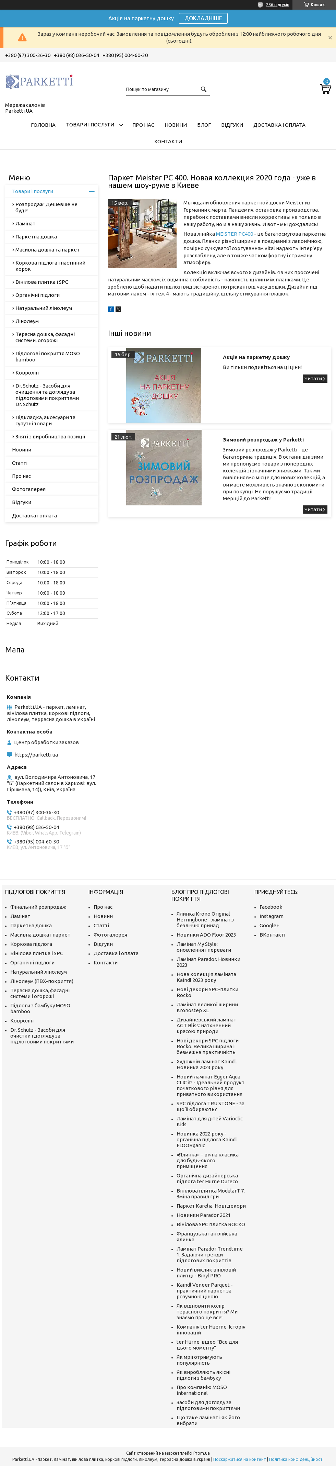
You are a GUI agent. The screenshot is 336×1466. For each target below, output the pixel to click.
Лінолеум (27, 321)
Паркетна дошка (36, 236)
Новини (176, 125)
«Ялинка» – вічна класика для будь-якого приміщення (208, 1160)
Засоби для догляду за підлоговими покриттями (208, 1405)
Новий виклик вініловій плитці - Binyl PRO (206, 1272)
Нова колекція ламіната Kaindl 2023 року (206, 977)
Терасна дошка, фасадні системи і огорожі (40, 993)
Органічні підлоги (37, 295)
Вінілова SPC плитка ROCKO (211, 1224)
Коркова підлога (31, 944)
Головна (43, 125)
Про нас (143, 125)
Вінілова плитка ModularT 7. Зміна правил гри (211, 1193)
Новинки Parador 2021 (204, 1215)
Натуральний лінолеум (43, 308)
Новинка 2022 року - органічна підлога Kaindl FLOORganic (207, 1139)
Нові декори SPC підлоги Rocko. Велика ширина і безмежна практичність (208, 1046)
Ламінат (25, 223)
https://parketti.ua (36, 755)
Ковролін (27, 373)
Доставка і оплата (279, 125)
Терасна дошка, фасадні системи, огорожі (45, 337)
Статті (19, 463)
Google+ (269, 925)
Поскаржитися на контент (239, 1459)
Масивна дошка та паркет (47, 250)
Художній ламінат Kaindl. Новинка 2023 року (207, 1064)
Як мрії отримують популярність (199, 1360)
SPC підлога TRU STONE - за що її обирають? (210, 1106)
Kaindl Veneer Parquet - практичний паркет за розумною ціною (205, 1290)
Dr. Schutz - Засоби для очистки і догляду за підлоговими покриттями (42, 1035)
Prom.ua (201, 1453)
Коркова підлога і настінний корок (50, 266)
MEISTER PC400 (234, 234)
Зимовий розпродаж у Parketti (263, 440)
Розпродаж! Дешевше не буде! (46, 207)
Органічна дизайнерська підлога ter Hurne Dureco (207, 1178)
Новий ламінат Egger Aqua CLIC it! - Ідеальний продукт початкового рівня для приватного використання (210, 1085)
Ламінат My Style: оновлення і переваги (204, 947)
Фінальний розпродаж (38, 907)
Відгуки (232, 125)
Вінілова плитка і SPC (41, 282)
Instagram (272, 916)
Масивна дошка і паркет (40, 935)
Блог (204, 125)
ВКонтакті (272, 935)
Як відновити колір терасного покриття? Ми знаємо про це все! (207, 1311)
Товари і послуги (90, 124)
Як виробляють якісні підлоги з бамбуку (203, 1375)
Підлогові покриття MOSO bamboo (47, 356)
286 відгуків (277, 4)
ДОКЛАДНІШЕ (203, 18)
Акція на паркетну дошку (256, 357)
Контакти (168, 141)
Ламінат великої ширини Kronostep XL (207, 1007)
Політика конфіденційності (296, 1459)
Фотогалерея (29, 489)
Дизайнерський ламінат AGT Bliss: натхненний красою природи (206, 1025)
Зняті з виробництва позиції (50, 436)
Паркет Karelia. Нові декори (211, 1206)
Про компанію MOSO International (202, 1390)
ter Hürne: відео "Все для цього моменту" (207, 1345)
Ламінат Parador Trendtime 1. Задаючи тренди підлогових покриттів (210, 1254)
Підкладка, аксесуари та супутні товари (45, 420)
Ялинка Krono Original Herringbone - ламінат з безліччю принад (205, 919)
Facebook (271, 907)
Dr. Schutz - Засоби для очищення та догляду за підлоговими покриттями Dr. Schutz (47, 395)
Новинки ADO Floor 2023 (206, 935)
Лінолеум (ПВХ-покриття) (41, 981)
